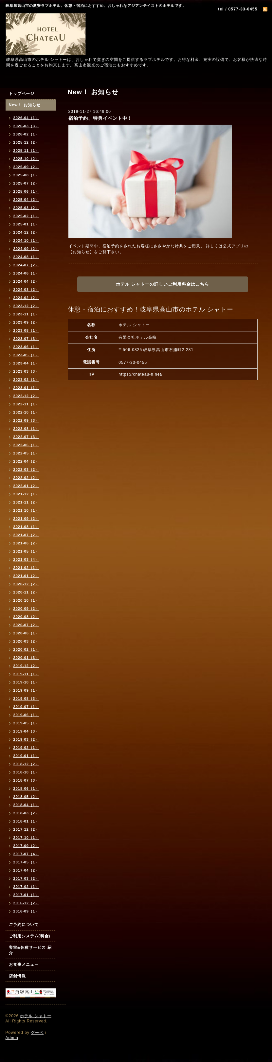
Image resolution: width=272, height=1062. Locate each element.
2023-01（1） (26, 388)
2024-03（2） (26, 290)
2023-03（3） (26, 371)
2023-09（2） (26, 322)
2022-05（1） (26, 453)
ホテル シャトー (35, 1016)
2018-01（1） (26, 821)
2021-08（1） (26, 527)
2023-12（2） (26, 306)
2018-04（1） (26, 805)
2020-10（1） (26, 600)
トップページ (21, 93)
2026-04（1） (26, 118)
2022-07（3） (26, 437)
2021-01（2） (26, 576)
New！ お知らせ (25, 105)
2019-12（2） (26, 666)
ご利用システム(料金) (29, 936)
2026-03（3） (26, 126)
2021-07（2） (26, 535)
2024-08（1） (26, 257)
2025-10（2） (26, 159)
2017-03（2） (26, 878)
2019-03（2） (26, 739)
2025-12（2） (26, 142)
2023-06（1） (26, 347)
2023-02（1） (26, 379)
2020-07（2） (26, 625)
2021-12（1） (26, 494)
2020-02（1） (26, 649)
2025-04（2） (26, 200)
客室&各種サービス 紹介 (30, 950)
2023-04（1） (26, 363)
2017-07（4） (26, 854)
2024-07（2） (26, 265)
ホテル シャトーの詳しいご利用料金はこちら (162, 284)
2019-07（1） (26, 707)
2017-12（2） (26, 829)
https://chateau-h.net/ (140, 374)
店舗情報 (17, 976)
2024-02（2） (26, 298)
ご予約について (24, 924)
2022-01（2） (26, 486)
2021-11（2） (26, 502)
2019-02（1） (26, 748)
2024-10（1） (26, 240)
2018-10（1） (26, 772)
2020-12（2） (26, 584)
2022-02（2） (26, 478)
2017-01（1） (26, 895)
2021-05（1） (26, 551)
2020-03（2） (26, 641)
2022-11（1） (26, 404)
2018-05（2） (26, 797)
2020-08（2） (26, 617)
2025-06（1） (26, 191)
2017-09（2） (26, 846)
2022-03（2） (26, 469)
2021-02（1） (26, 568)
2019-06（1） (26, 715)
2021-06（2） (26, 543)
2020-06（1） (26, 633)
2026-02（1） (26, 134)
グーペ (37, 1032)
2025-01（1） (26, 224)
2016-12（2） (26, 903)
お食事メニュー (24, 964)
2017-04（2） (26, 870)
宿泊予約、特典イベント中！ (100, 118)
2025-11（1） (26, 150)
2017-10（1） (26, 838)
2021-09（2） (26, 519)
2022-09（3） (26, 420)
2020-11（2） (26, 592)
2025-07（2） (26, 183)
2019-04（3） (26, 731)
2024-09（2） (26, 249)
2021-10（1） (26, 510)
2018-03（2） (26, 813)
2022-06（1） (26, 445)
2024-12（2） (26, 232)
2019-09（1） (26, 690)
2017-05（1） (26, 862)
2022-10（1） (26, 412)
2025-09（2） (26, 167)
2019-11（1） (26, 674)
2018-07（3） (26, 780)
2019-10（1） (26, 682)
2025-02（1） (26, 216)
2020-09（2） (26, 609)
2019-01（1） (26, 756)
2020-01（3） (26, 658)
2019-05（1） (26, 723)
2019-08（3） (26, 698)
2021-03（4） (26, 559)
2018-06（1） (26, 788)
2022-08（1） (26, 429)
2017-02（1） (26, 887)
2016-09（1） (26, 911)
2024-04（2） (26, 281)
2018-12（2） (26, 764)
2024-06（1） (26, 273)
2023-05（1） (26, 355)
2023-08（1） (26, 330)
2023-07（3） (26, 339)
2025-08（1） (26, 175)
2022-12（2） (26, 396)
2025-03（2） (26, 208)
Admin (12, 1037)
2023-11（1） (26, 314)
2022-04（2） (26, 461)
